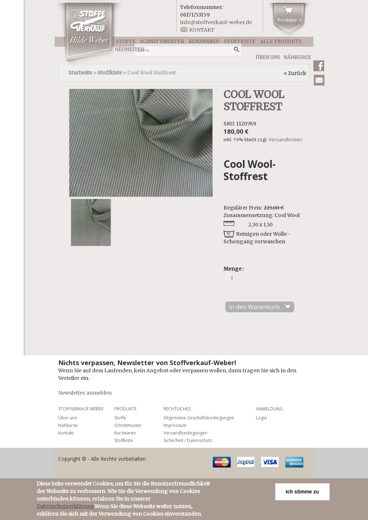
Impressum (175, 425)
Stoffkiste (240, 41)
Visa (270, 462)
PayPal (246, 462)
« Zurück (295, 73)
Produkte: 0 (289, 20)
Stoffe (125, 41)
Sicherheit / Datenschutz (188, 440)
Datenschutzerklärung (65, 506)
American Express (294, 462)
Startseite (80, 72)
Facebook (318, 65)
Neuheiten (129, 49)
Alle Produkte (281, 41)
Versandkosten (285, 139)
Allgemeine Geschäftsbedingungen (199, 418)
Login (261, 418)
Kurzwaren (204, 41)
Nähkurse (297, 57)
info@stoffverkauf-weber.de (216, 22)
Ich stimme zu (302, 491)
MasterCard (222, 462)
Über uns (268, 57)
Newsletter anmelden (85, 393)
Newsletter (319, 80)
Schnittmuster (162, 41)
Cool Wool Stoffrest (254, 100)
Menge (233, 269)
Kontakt (202, 30)
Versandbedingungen (185, 433)
